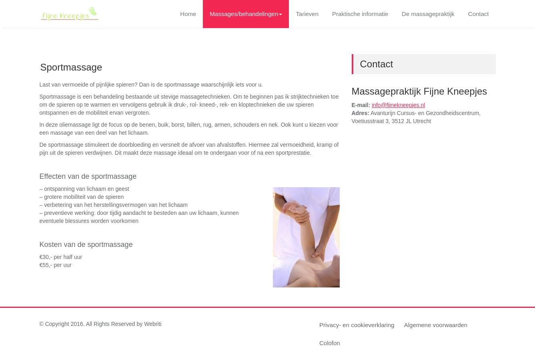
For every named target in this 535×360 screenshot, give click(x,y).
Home (188, 13)
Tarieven (307, 13)
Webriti (152, 324)
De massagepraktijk (428, 13)
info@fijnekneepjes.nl (398, 105)
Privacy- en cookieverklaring (357, 325)
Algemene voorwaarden (435, 325)
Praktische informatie (360, 13)
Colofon (329, 343)
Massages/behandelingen (246, 13)
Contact (478, 13)
